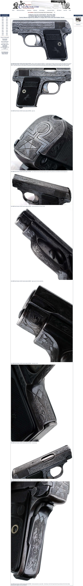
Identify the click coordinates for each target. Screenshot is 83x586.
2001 (3, 20)
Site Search (59, 10)
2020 (7, 31)
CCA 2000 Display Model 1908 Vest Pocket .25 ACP (4, 53)
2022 (7, 34)
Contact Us (78, 24)
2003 (3, 23)
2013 (7, 20)
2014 (7, 22)
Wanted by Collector (21, 10)
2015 (7, 23)
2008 (3, 31)
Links (70, 10)
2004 (3, 25)
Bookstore (29, 10)
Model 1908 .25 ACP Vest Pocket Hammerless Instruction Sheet (5, 46)
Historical (35, 10)
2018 (7, 28)
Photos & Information (5, 37)
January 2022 (78, 21)
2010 (3, 34)
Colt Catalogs (41, 10)
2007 (3, 30)
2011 (7, 17)
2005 (3, 27)
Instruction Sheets (50, 10)
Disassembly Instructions (4, 39)
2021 (7, 33)
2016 (7, 25)
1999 (3, 17)
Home (13, 10)
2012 (7, 19)
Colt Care (65, 10)
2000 (3, 19)
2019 (7, 30)
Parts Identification (4, 41)
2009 (3, 33)
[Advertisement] (5, 73)
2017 (7, 27)
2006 (3, 28)
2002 (3, 22)
